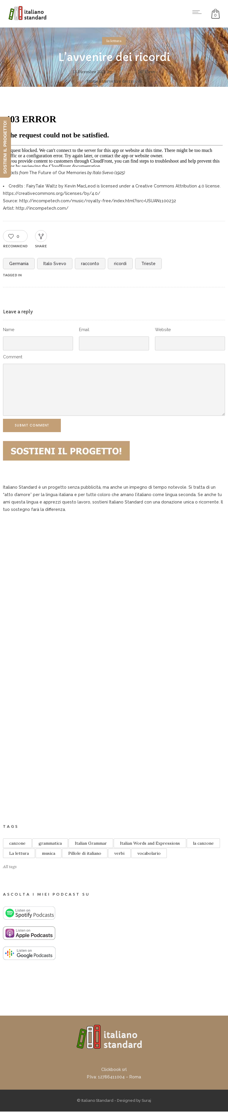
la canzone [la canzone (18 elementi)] (203, 843)
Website (163, 329)
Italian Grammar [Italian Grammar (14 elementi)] (91, 843)
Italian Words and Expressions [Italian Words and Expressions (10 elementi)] (150, 843)
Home (92, 81)
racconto (90, 263)
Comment (12, 357)
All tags (10, 867)
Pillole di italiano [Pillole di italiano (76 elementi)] (84, 853)
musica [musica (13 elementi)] (48, 853)
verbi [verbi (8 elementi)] (119, 853)
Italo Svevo (54, 263)
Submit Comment (32, 425)
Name (8, 329)
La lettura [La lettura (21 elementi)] (19, 853)
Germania (18, 263)
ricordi (120, 263)
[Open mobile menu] (198, 12)
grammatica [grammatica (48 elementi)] (50, 843)
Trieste (148, 263)
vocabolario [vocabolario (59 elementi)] (149, 853)
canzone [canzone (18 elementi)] (17, 843)
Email (84, 329)
